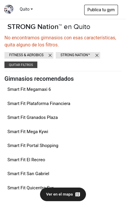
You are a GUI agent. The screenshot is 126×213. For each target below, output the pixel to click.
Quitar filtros (21, 65)
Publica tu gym (101, 9)
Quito (25, 9)
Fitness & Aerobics (26, 55)
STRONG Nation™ (75, 55)
